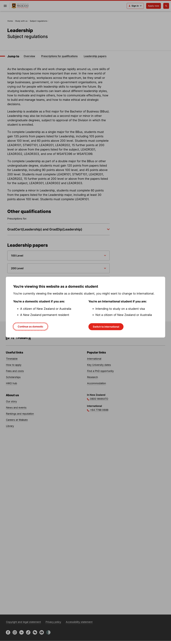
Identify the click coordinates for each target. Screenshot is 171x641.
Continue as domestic (30, 326)
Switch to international (106, 326)
